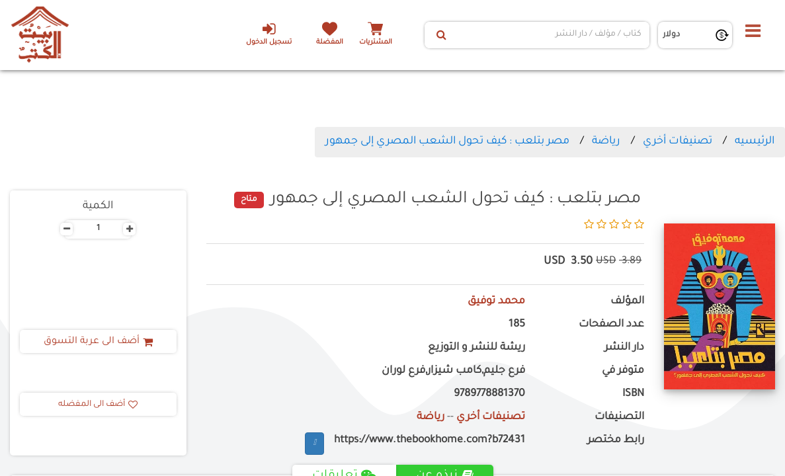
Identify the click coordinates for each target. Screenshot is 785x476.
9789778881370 (489, 394)
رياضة (606, 141)
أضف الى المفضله (98, 404)
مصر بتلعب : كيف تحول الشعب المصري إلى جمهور (447, 141)
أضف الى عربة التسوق (98, 342)
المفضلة (329, 42)
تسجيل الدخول (268, 33)
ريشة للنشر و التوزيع (476, 348)
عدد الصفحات (611, 325)
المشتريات (375, 42)
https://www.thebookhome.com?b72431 (429, 440)
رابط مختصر (615, 440)
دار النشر (624, 348)
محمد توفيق (496, 301)
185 (517, 325)
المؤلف (627, 301)
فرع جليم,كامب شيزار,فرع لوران (453, 371)
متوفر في (623, 371)
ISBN (633, 394)
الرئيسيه (754, 141)
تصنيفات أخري (677, 141)
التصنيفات (619, 417)
